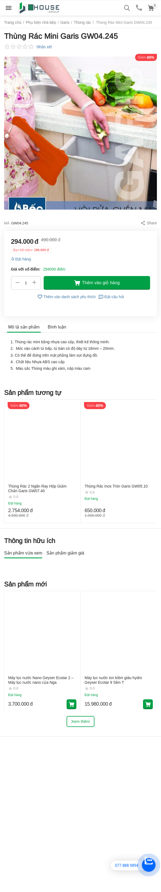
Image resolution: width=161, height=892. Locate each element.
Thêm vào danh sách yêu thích (66, 297)
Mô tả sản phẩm (24, 327)
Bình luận (57, 327)
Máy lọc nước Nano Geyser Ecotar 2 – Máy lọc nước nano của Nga (40, 694)
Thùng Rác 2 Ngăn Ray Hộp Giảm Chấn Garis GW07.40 (37, 488)
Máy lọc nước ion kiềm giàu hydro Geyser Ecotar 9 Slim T (113, 694)
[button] (149, 223)
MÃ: (7, 223)
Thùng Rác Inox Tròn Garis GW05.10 (116, 486)
